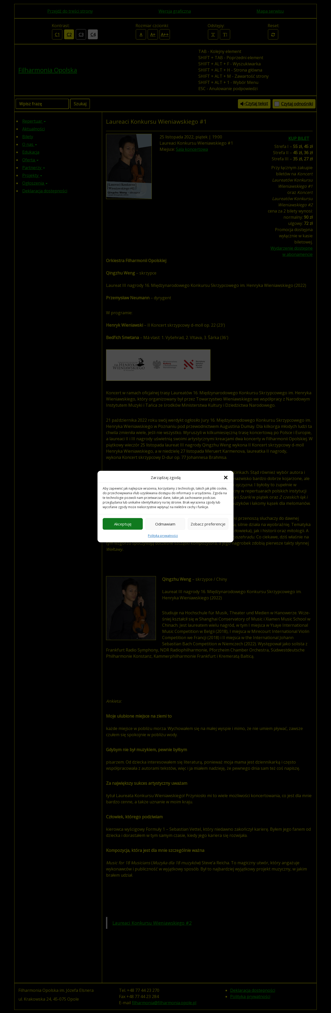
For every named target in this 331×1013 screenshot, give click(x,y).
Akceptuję (122, 524)
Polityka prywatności (163, 535)
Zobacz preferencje (208, 524)
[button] (225, 477)
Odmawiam (165, 524)
